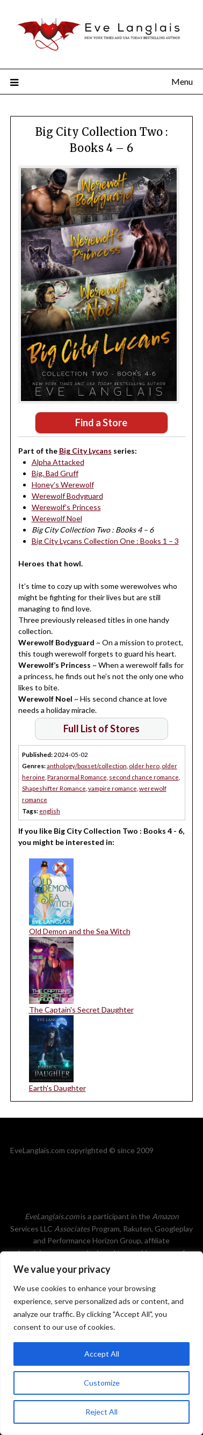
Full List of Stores (101, 728)
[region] (101, 1343)
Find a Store (101, 422)
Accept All (101, 1353)
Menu (182, 81)
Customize (102, 1382)
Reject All (101, 1411)
